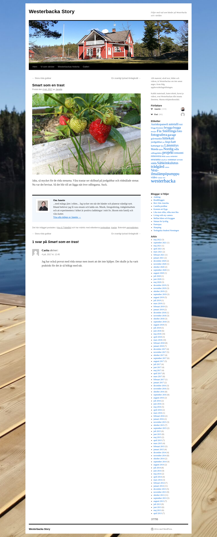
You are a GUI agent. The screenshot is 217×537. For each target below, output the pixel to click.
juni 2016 (157, 404)
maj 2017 (157, 370)
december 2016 (160, 385)
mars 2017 (158, 376)
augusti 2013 (159, 501)
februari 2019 (159, 306)
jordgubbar (105, 227)
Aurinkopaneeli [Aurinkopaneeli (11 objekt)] (159, 124)
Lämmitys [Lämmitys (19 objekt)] (171, 145)
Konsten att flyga (161, 209)
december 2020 (160, 261)
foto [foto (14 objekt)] (179, 131)
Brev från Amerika (161, 203)
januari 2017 (159, 382)
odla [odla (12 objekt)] (176, 149)
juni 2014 (157, 471)
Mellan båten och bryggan (164, 218)
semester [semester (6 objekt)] (173, 156)
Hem (35, 66)
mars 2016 (158, 413)
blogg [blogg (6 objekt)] (153, 128)
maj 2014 (157, 474)
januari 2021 (159, 258)
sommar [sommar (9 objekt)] (172, 159)
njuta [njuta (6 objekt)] (161, 149)
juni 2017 (157, 367)
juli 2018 (157, 328)
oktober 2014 (159, 458)
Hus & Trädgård (64, 227)
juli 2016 (157, 401)
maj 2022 (157, 239)
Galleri (86, 66)
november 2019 (160, 288)
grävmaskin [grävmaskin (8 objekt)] (156, 138)
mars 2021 (158, 252)
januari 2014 (159, 486)
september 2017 (160, 358)
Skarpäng (157, 227)
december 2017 (160, 349)
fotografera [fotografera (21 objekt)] (159, 135)
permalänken (132, 227)
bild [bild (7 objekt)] (180, 124)
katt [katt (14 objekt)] (173, 141)
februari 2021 (159, 255)
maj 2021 (157, 246)
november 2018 (160, 315)
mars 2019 (158, 303)
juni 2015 (157, 434)
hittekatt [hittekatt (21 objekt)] (168, 138)
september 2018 (160, 322)
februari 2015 (159, 446)
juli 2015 (157, 431)
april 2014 (158, 477)
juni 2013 (157, 507)
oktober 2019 (159, 291)
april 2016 (158, 410)
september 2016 (160, 395)
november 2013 (160, 492)
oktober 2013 (159, 495)
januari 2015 (159, 449)
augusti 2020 (159, 273)
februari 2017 (159, 379)
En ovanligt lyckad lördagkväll (126, 78)
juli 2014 (157, 468)
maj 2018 (157, 334)
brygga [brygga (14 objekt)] (168, 127)
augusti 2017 (159, 361)
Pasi (158, 114)
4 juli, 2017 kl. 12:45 (51, 254)
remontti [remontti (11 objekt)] (178, 152)
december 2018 (160, 312)
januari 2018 (159, 346)
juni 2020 (157, 279)
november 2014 (160, 455)
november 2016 (160, 388)
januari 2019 (159, 309)
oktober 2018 (159, 319)
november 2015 (160, 422)
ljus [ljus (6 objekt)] (162, 146)
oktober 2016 (159, 391)
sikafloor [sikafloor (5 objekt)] (164, 160)
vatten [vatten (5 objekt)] (167, 167)
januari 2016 (159, 419)
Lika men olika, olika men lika (166, 212)
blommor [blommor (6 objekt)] (159, 128)
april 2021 (158, 249)
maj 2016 (157, 407)
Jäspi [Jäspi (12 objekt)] (168, 141)
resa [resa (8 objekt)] (163, 156)
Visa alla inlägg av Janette (67, 217)
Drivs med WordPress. (163, 529)
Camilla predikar (160, 206)
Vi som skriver (47, 66)
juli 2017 (157, 364)
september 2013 (160, 498)
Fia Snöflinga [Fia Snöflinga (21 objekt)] (166, 131)
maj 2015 (157, 437)
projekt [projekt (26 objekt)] (168, 152)
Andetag (157, 197)
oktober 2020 (159, 267)
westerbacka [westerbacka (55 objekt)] (163, 181)
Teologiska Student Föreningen (166, 230)
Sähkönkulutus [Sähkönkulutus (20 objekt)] (167, 163)
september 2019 (160, 294)
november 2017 (160, 352)
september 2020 (160, 270)
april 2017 (158, 373)
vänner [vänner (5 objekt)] (159, 178)
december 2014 (160, 452)
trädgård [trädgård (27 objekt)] (157, 166)
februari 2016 (159, 416)
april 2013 (158, 513)
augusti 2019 (159, 297)
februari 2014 (159, 483)
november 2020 (160, 264)
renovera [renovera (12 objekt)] (156, 156)
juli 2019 (157, 300)
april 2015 (158, 440)
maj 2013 (157, 510)
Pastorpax (158, 224)
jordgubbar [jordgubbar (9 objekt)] (156, 142)
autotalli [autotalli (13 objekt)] (174, 124)
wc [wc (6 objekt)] (164, 177)
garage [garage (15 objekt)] (171, 135)
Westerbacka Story (52, 11)
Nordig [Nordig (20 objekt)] (168, 149)
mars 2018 (158, 340)
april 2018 (158, 337)
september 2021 (160, 242)
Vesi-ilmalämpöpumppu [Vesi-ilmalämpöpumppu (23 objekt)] (165, 172)
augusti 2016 (159, 398)
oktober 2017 (159, 355)
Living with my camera (163, 215)
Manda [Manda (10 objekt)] (154, 149)
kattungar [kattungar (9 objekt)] (155, 145)
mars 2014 (158, 480)
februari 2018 (159, 343)
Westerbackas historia (69, 66)
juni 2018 (157, 331)
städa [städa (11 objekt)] (154, 163)
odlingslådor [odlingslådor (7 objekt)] (156, 153)
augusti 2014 (159, 464)
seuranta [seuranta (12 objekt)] (156, 159)
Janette (59, 89)
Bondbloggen (159, 200)
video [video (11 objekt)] (154, 177)
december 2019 (160, 285)
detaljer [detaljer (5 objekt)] (153, 131)
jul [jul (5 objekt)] (163, 142)
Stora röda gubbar (41, 78)
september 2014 (160, 461)
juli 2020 (157, 276)
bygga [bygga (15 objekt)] (177, 127)
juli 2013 (157, 504)
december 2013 (160, 489)
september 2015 (160, 428)
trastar (114, 227)
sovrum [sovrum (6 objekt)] (180, 159)
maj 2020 (157, 282)
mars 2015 (158, 443)
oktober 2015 (159, 425)
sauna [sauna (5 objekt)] (168, 156)
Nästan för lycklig (161, 221)
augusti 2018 (159, 325)
